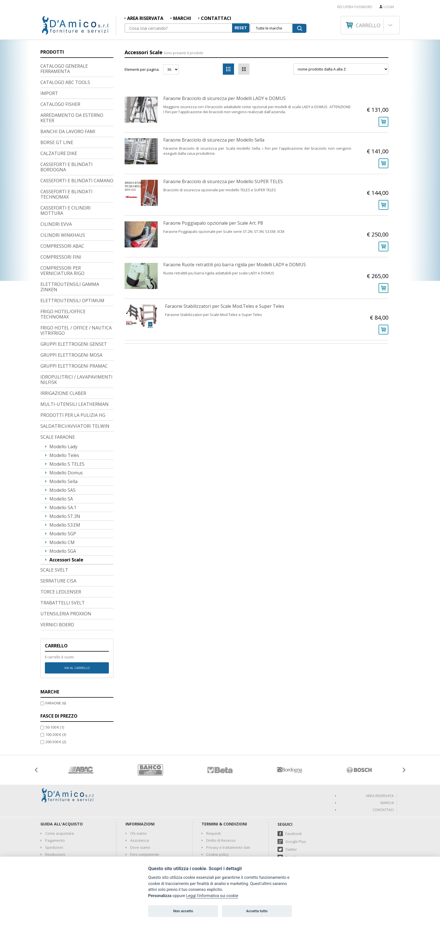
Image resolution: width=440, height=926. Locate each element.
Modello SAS (62, 454)
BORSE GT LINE (56, 106)
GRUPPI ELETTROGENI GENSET (73, 308)
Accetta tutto (256, 911)
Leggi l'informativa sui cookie (212, 895)
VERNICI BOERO (57, 589)
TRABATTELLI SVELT (62, 567)
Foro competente (144, 818)
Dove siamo (140, 811)
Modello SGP (62, 498)
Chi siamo (138, 797)
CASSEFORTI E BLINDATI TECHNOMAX (66, 158)
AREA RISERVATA (145, 18)
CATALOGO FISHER (60, 68)
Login (389, 7)
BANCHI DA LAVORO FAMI (67, 95)
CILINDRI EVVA (56, 188)
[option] (81, 734)
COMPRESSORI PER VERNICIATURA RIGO (62, 234)
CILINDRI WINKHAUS (62, 199)
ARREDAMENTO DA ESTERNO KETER (71, 82)
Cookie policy (217, 818)
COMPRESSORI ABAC (62, 210)
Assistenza (139, 804)
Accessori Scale (66, 524)
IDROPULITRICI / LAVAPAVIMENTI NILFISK (76, 343)
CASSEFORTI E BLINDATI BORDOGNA (66, 131)
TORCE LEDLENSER (60, 556)
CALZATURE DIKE (58, 117)
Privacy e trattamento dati (228, 811)
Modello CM (62, 506)
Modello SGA (62, 515)
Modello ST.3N (64, 480)
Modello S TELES (66, 428)
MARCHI (182, 18)
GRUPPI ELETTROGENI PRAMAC (74, 330)
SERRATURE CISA (58, 545)
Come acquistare (59, 797)
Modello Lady (63, 411)
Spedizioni (54, 811)
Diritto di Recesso (221, 804)
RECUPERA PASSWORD (354, 7)
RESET (241, 27)
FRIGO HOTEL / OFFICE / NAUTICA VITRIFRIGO (76, 294)
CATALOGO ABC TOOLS (65, 46)
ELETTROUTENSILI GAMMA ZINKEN (69, 251)
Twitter (291, 813)
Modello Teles (64, 419)
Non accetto (183, 911)
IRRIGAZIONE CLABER (63, 357)
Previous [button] (36, 734)
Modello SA (61, 463)
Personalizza (159, 895)
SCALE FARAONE (57, 401)
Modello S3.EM (64, 489)
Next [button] (404, 734)
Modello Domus (66, 437)
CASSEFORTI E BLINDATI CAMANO (76, 145)
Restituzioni (55, 818)
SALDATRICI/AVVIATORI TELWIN (74, 390)
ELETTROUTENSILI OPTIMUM (72, 264)
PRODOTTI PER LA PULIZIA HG (72, 379)
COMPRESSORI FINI (60, 221)
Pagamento (55, 804)
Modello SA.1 (62, 471)
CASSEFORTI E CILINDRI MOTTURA (65, 174)
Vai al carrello (77, 632)
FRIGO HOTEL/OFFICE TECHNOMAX (63, 278)
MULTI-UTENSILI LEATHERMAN (74, 368)
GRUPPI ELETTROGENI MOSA (71, 319)
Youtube (292, 821)
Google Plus (295, 805)
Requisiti (213, 797)
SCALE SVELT (54, 534)
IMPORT (49, 57)
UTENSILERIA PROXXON (65, 578)
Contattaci (216, 18)
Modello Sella (63, 445)
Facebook (293, 797)
